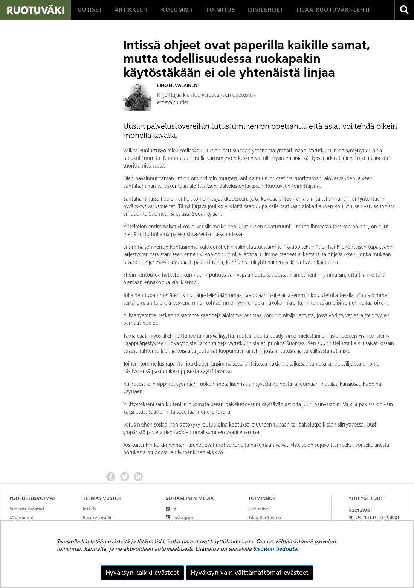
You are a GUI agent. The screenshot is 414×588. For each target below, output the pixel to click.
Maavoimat (21, 517)
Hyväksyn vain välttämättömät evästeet (250, 572)
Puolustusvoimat (26, 509)
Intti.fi (89, 509)
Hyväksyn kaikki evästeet (142, 572)
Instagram (180, 517)
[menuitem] (90, 9)
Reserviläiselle (98, 517)
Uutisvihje (258, 509)
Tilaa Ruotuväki (264, 517)
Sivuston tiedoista (275, 548)
